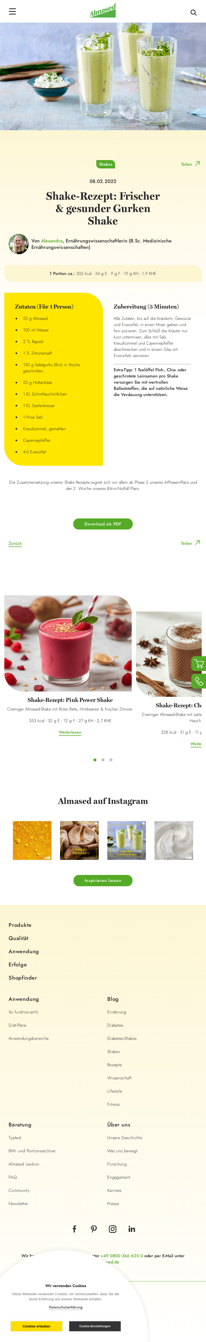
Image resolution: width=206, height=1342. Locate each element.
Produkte (20, 925)
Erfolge (18, 965)
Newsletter (18, 1203)
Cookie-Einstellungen (95, 1326)
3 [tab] (111, 759)
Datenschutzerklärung (66, 1307)
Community (19, 1190)
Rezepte (114, 1065)
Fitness (113, 1104)
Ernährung (116, 1012)
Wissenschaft (119, 1078)
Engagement (118, 1177)
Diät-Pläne (18, 1025)
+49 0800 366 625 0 (122, 1256)
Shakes (105, 164)
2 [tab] (103, 759)
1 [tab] (95, 759)
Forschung (117, 1164)
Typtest (15, 1138)
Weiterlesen (70, 732)
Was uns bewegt (122, 1151)
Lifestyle (114, 1091)
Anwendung (24, 951)
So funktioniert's (23, 1012)
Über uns (118, 1125)
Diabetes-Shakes (122, 1038)
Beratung (20, 1125)
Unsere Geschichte (124, 1138)
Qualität (18, 938)
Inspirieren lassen (103, 880)
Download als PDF (102, 524)
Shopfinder (23, 978)
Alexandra (51, 240)
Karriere (114, 1190)
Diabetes (115, 1025)
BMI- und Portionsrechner (32, 1151)
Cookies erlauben (36, 1326)
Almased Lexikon (24, 1164)
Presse (113, 1203)
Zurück (15, 543)
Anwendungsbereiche (29, 1038)
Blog (113, 999)
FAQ (13, 1177)
